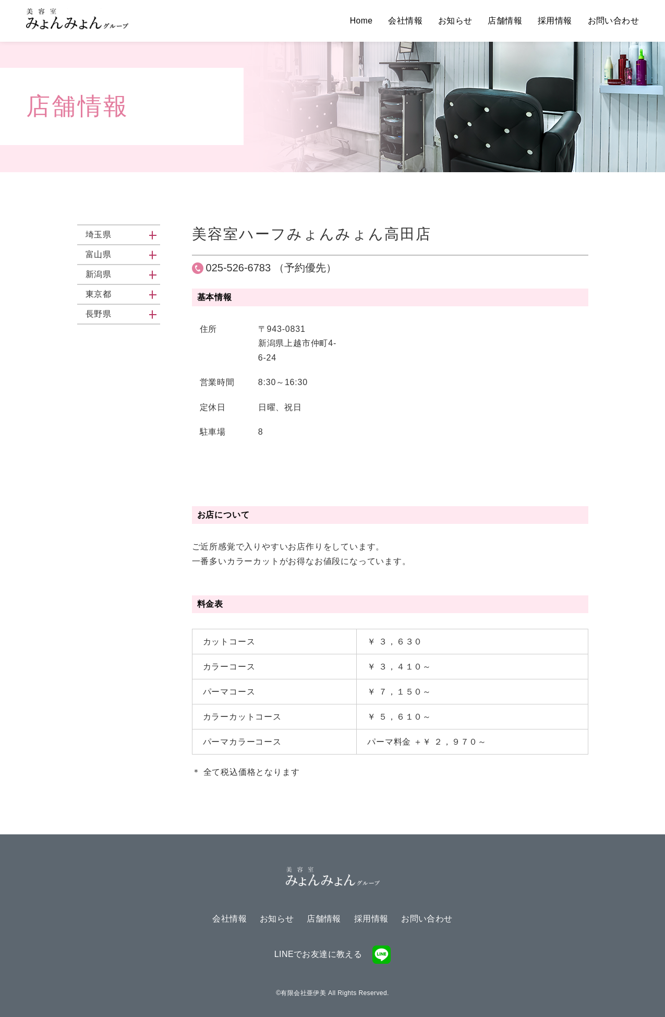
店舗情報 (505, 20)
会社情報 (405, 20)
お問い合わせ (613, 20)
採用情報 (555, 20)
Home (360, 20)
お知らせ (455, 20)
